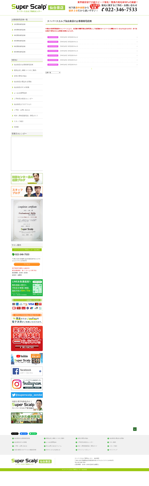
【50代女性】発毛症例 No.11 (69, 41)
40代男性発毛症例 (19, 41)
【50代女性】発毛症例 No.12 (69, 37)
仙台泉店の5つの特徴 (21, 87)
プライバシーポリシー (84, 449)
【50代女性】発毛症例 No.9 (68, 55)
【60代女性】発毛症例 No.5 (68, 64)
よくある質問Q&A (20, 93)
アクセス (27, 264)
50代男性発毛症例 (19, 46)
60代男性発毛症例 (19, 52)
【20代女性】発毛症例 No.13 (69, 51)
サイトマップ (113, 449)
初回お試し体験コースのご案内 (25, 70)
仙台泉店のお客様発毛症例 (23, 64)
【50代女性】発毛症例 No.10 (69, 46)
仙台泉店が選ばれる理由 (22, 81)
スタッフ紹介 (19, 121)
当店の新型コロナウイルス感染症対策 (25, 449)
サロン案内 (112, 442)
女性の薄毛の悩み (20, 76)
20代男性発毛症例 (19, 30)
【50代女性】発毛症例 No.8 (68, 60)
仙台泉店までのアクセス (22, 104)
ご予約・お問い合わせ (22, 110)
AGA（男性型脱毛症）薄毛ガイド (26, 115)
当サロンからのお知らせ (53, 449)
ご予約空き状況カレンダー (23, 98)
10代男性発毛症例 (19, 24)
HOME (16, 127)
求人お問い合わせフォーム (54, 446)
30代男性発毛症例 (19, 35)
